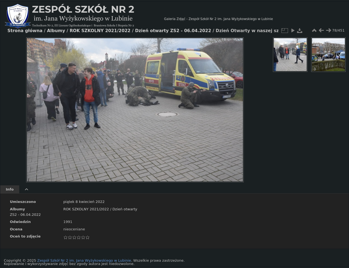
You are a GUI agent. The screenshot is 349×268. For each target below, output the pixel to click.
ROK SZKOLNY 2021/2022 (86, 209)
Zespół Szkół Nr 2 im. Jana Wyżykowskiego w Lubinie (84, 260)
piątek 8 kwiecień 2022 (83, 202)
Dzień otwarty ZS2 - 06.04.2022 (173, 30)
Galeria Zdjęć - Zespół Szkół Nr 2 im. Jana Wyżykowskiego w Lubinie (218, 19)
